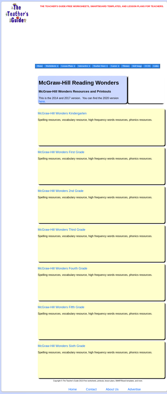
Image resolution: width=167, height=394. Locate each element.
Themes (125, 66)
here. (42, 101)
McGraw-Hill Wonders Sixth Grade (61, 346)
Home (40, 66)
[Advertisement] (80, 38)
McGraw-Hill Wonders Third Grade (61, 229)
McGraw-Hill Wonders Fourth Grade (62, 268)
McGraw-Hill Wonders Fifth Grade (61, 307)
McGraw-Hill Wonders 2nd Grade (61, 191)
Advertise (134, 389)
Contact (91, 389)
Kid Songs (137, 66)
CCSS (147, 66)
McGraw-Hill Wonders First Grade (61, 152)
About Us (112, 389)
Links (156, 66)
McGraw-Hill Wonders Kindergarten (62, 113)
